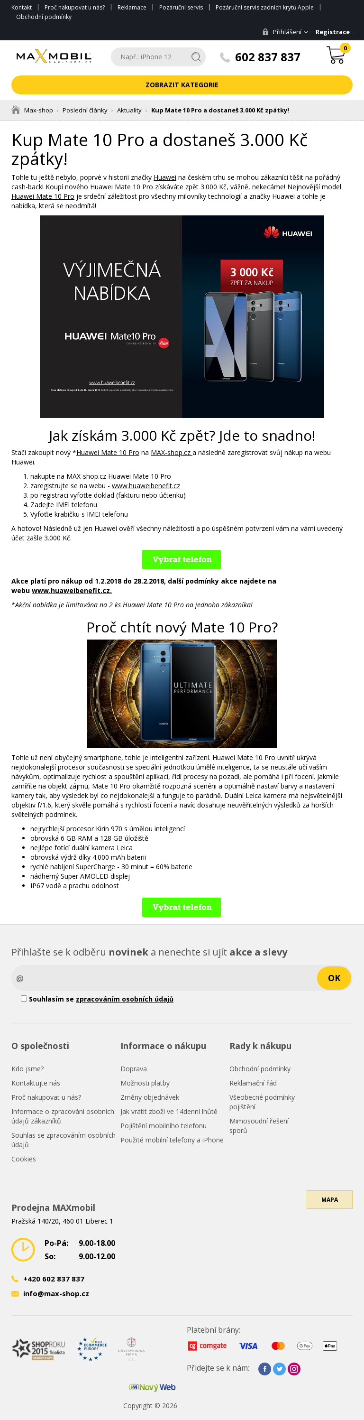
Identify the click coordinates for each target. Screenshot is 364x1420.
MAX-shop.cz (171, 452)
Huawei (165, 177)
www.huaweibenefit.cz (146, 485)
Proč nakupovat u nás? (75, 7)
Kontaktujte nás (35, 1082)
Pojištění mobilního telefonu (163, 1125)
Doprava (133, 1068)
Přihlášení (280, 32)
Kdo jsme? (27, 1068)
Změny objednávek (149, 1097)
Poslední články (85, 110)
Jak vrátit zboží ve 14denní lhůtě (169, 1111)
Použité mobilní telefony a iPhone (172, 1139)
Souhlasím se (97, 998)
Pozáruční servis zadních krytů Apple (265, 7)
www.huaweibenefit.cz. (72, 590)
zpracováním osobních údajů (124, 998)
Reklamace (132, 7)
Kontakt (21, 7)
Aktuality (129, 110)
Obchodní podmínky (44, 17)
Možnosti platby (145, 1082)
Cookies (23, 1158)
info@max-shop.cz (56, 1293)
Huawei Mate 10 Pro (42, 196)
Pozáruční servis (181, 7)
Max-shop (32, 110)
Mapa (329, 1213)
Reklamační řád (253, 1082)
